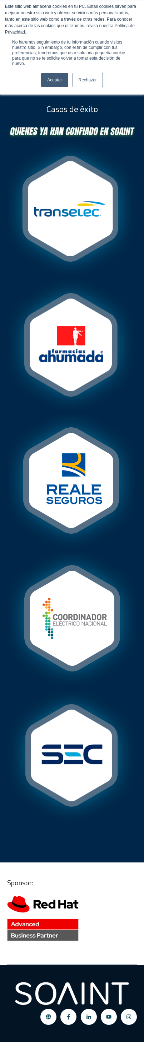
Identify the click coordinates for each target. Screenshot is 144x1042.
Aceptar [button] (54, 79)
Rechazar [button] (88, 79)
